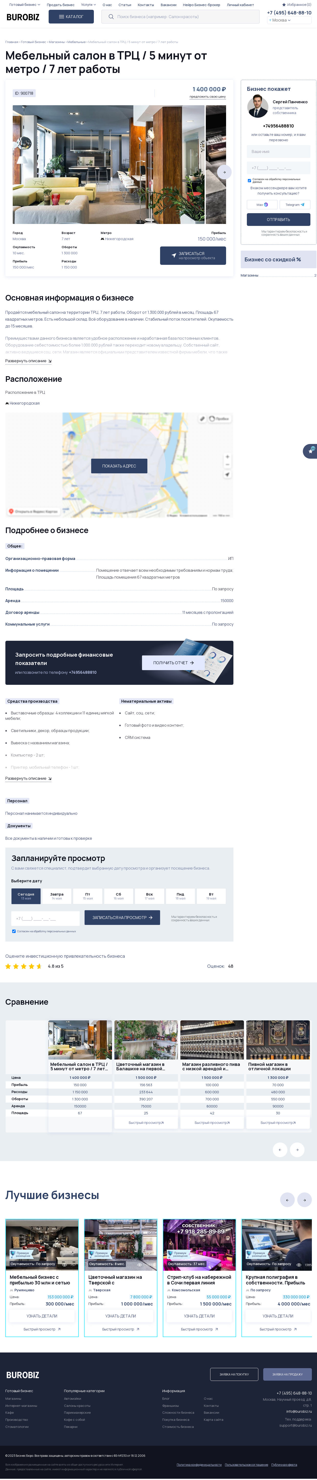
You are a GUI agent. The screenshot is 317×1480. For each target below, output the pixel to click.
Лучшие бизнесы (52, 1194)
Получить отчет (173, 662)
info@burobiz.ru (299, 1412)
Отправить (278, 219)
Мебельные (76, 42)
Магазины (57, 42)
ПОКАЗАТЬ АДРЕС (119, 466)
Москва (280, 20)
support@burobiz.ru (295, 1426)
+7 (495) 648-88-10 (289, 12)
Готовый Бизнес (33, 42)
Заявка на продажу (288, 1376)
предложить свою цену (208, 96)
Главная (11, 42)
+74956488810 (83, 672)
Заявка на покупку (234, 1376)
